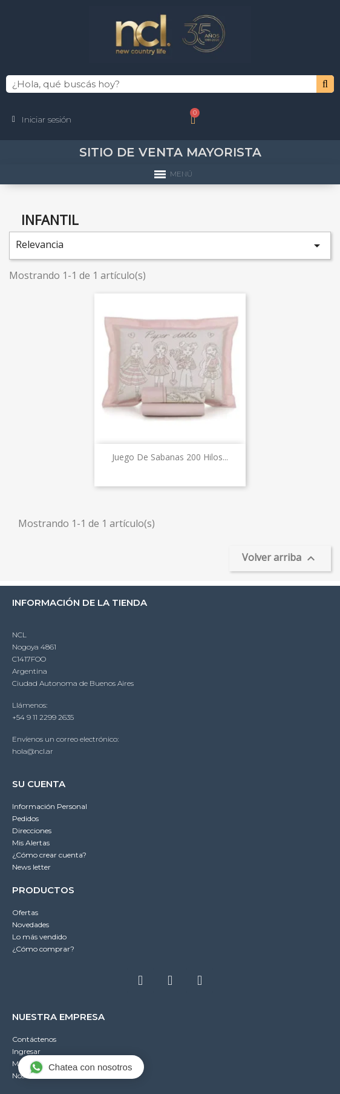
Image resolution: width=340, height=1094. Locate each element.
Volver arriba (280, 558)
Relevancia (170, 245)
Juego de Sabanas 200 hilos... (170, 457)
